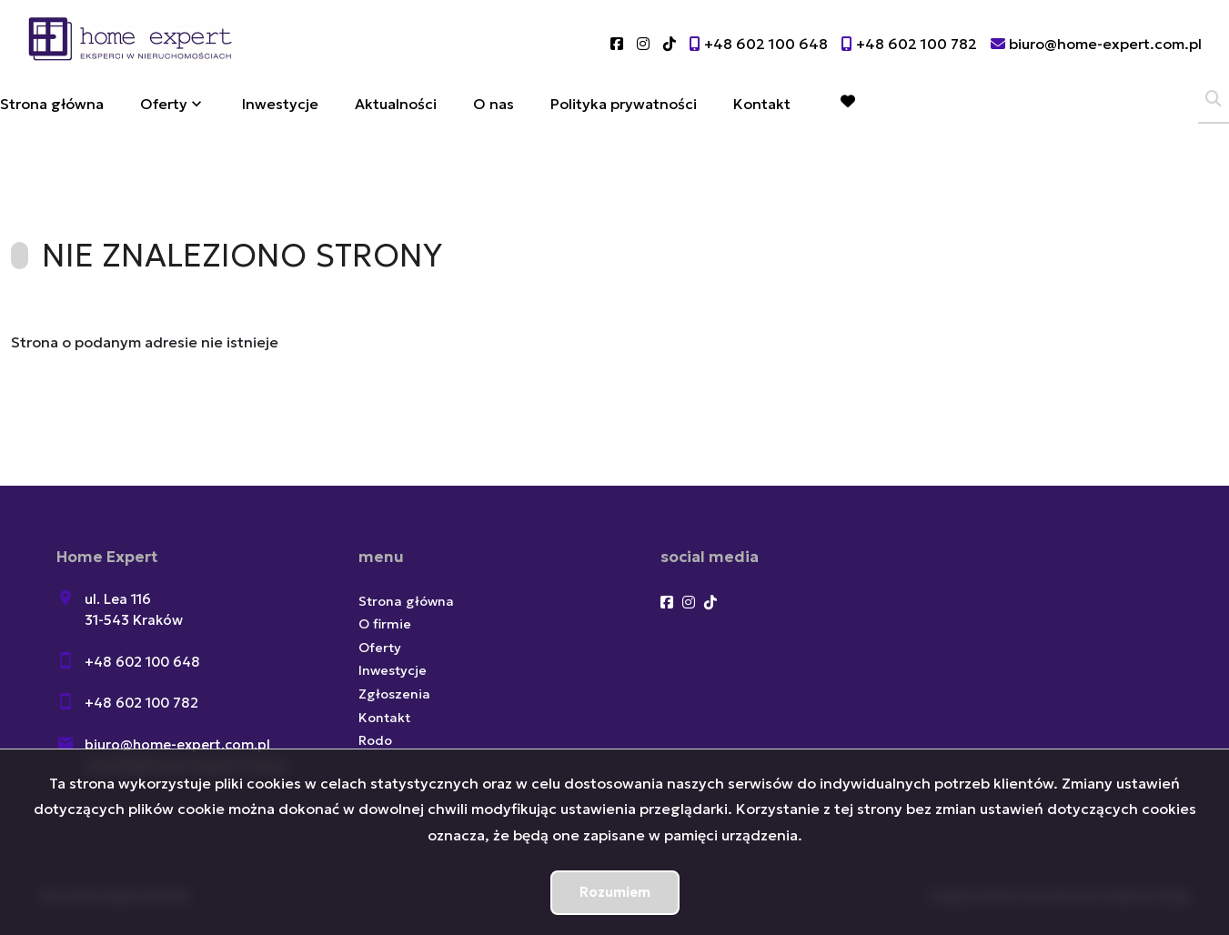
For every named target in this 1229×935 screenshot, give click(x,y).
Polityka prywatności (623, 104)
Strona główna (52, 104)
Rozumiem (614, 891)
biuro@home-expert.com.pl (177, 744)
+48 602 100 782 (141, 702)
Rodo (375, 740)
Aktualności (396, 104)
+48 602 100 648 (142, 661)
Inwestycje (280, 104)
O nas (493, 104)
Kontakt (762, 104)
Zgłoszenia (394, 694)
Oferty (163, 104)
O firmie (384, 624)
